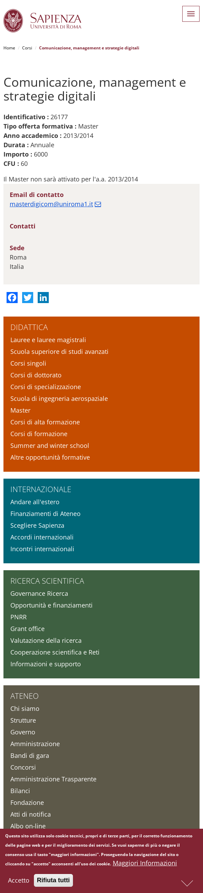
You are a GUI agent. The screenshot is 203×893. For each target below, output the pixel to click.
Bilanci (20, 791)
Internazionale (40, 489)
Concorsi (23, 767)
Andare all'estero (34, 502)
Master (20, 410)
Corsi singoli (28, 363)
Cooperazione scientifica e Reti (55, 652)
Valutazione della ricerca (46, 640)
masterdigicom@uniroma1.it (51, 204)
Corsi (27, 48)
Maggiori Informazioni (145, 864)
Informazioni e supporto (45, 664)
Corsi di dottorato (36, 375)
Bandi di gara (29, 755)
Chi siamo (24, 708)
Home (9, 48)
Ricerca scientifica (47, 580)
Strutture (23, 720)
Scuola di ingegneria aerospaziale (59, 398)
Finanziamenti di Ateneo (45, 513)
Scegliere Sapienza (37, 525)
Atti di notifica (30, 814)
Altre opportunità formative (50, 457)
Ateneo (24, 695)
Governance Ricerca (39, 593)
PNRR (18, 617)
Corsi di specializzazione (45, 387)
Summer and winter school (49, 445)
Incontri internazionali (42, 549)
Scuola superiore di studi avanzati (59, 351)
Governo (22, 732)
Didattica (29, 327)
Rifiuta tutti (53, 881)
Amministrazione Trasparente (53, 779)
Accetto (18, 881)
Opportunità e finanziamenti (51, 605)
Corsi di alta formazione (45, 422)
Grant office (27, 628)
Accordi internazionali (42, 537)
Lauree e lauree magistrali (48, 340)
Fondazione (27, 802)
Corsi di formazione (38, 434)
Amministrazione (35, 744)
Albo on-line (28, 826)
